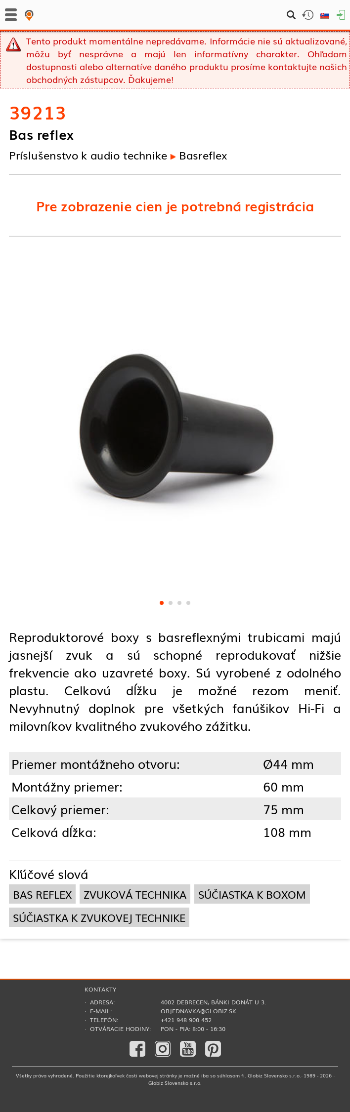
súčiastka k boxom (252, 894)
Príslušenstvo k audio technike (88, 154)
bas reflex (42, 894)
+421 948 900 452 (186, 1019)
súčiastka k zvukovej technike (99, 917)
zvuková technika (135, 894)
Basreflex (203, 154)
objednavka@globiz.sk (198, 1010)
